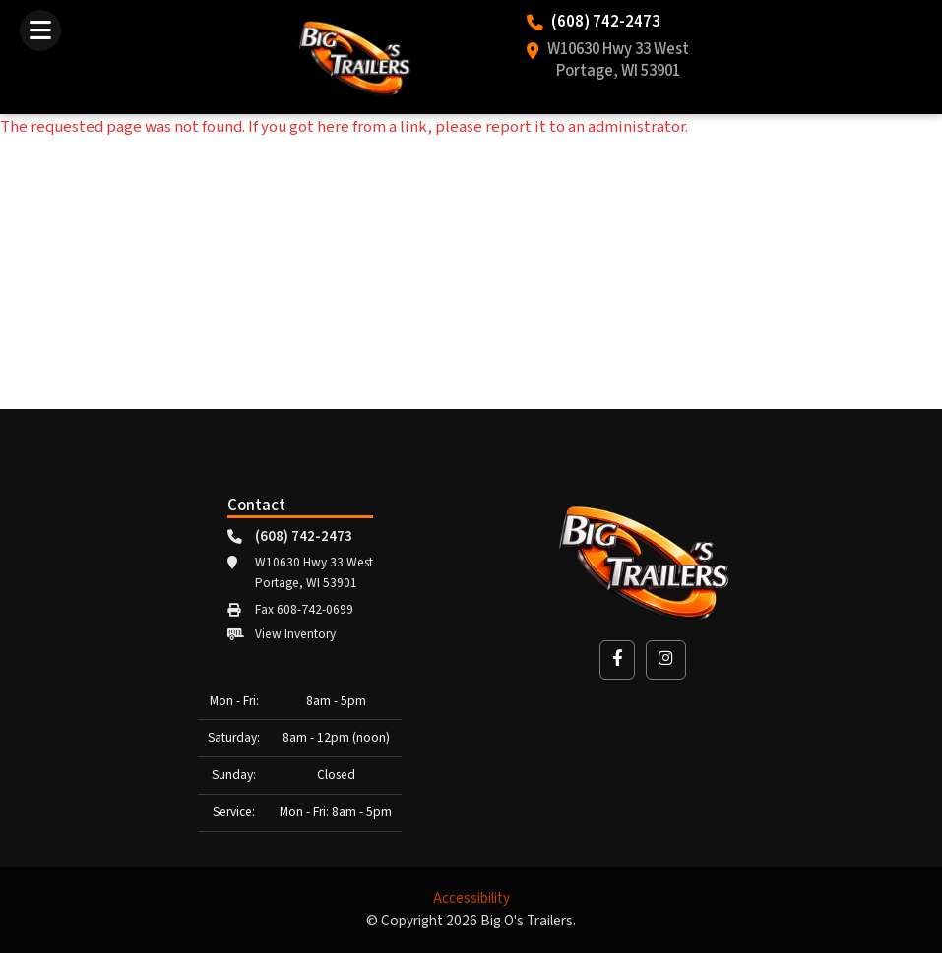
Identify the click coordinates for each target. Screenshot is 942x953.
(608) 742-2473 (605, 22)
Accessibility (471, 898)
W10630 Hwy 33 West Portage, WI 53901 (618, 61)
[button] (617, 659)
